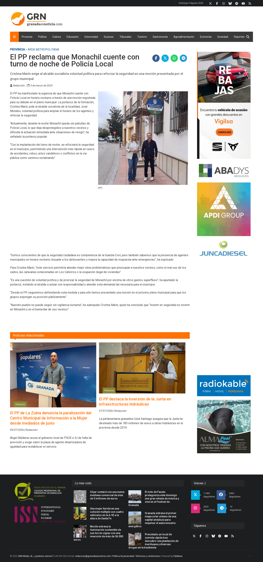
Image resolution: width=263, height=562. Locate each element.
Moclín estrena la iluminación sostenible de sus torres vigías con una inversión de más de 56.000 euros (98, 533)
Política (42, 36)
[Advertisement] (186, 18)
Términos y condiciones (148, 556)
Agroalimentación (184, 36)
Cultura (56, 36)
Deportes (239, 36)
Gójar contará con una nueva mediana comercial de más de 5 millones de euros (107, 495)
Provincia (27, 36)
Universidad (91, 36)
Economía (205, 36)
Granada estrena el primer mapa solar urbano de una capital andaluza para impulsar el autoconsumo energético (152, 520)
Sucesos (109, 36)
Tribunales (125, 36)
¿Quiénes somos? (43, 556)
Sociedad (222, 36)
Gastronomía (160, 36)
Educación (73, 36)
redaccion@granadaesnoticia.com (93, 556)
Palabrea (178, 556)
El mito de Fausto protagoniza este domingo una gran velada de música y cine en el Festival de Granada (153, 498)
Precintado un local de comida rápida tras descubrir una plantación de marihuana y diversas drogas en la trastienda (153, 541)
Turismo (142, 36)
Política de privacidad (123, 556)
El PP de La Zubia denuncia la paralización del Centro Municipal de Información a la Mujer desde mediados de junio (50, 418)
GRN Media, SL (25, 556)
